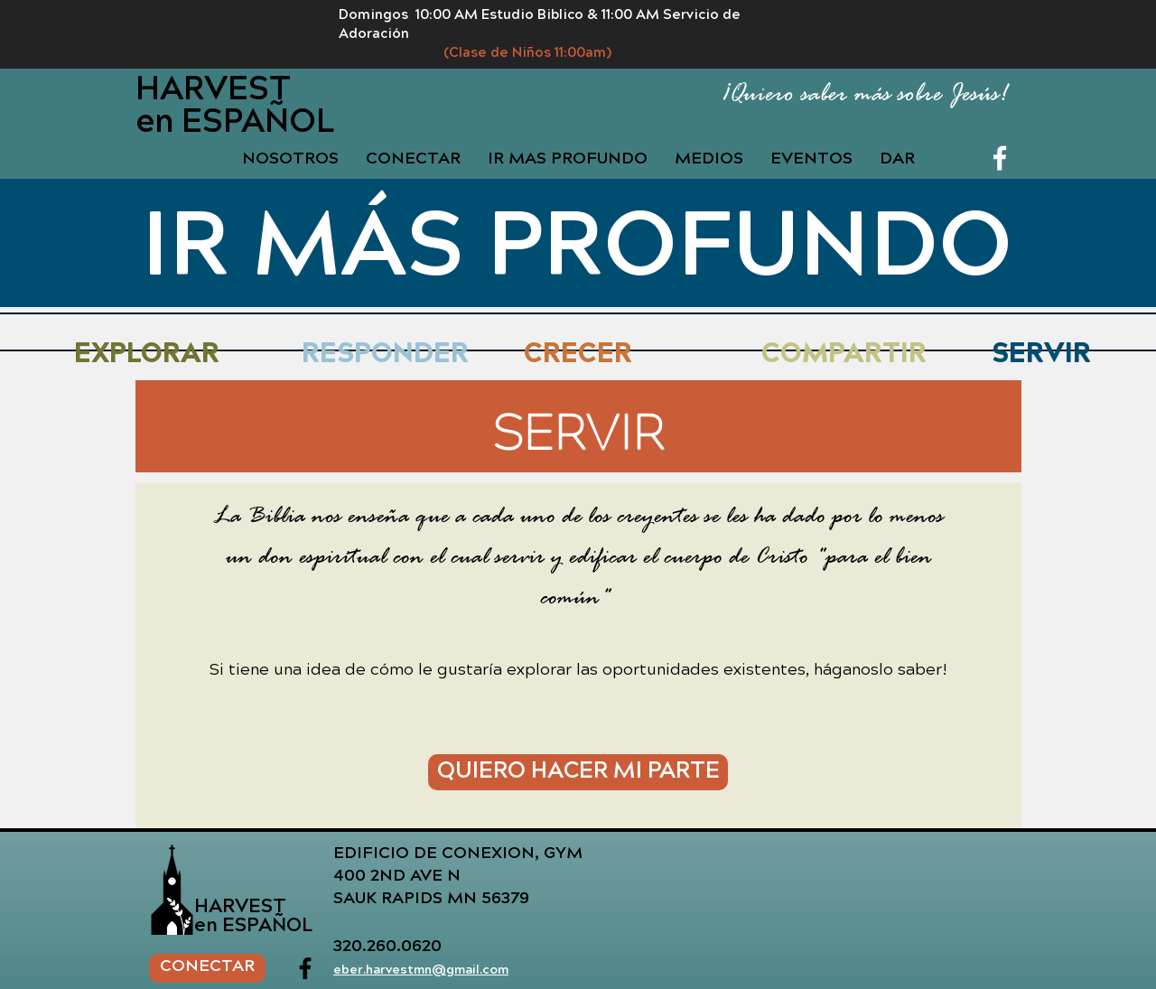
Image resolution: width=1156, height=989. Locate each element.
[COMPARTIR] (844, 357)
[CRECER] (578, 357)
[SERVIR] (1041, 357)
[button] (567, 160)
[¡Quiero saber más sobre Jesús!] (846, 96)
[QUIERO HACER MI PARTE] (578, 772)
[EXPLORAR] (146, 357)
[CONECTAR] (207, 968)
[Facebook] (1000, 158)
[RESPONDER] (385, 357)
